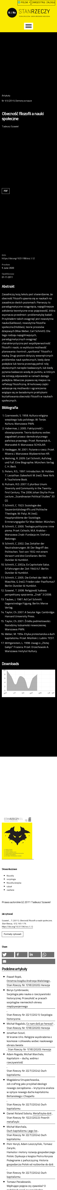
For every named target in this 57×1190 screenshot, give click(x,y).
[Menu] (28, 26)
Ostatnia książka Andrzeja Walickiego (28, 981)
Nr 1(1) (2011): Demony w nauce (17, 101)
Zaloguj (50, 2)
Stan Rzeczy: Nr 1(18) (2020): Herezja (28, 985)
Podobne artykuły (14, 969)
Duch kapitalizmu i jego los (22, 1131)
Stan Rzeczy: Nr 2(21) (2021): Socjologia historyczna (29, 1017)
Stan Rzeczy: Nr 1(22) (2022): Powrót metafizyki (28, 1120)
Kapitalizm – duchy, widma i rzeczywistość (23, 1060)
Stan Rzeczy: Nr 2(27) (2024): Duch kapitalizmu (27, 1073)
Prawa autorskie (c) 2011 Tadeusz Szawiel (26, 902)
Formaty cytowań (12, 934)
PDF (6, 191)
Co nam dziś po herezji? (39, 1024)
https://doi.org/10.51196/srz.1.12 (18, 258)
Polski (25, 2)
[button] (8, 954)
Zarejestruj (38, 2)
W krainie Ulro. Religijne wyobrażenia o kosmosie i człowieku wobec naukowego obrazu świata (30, 1041)
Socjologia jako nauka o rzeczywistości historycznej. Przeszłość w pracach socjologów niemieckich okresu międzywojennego (29, 1000)
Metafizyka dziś (42, 1113)
